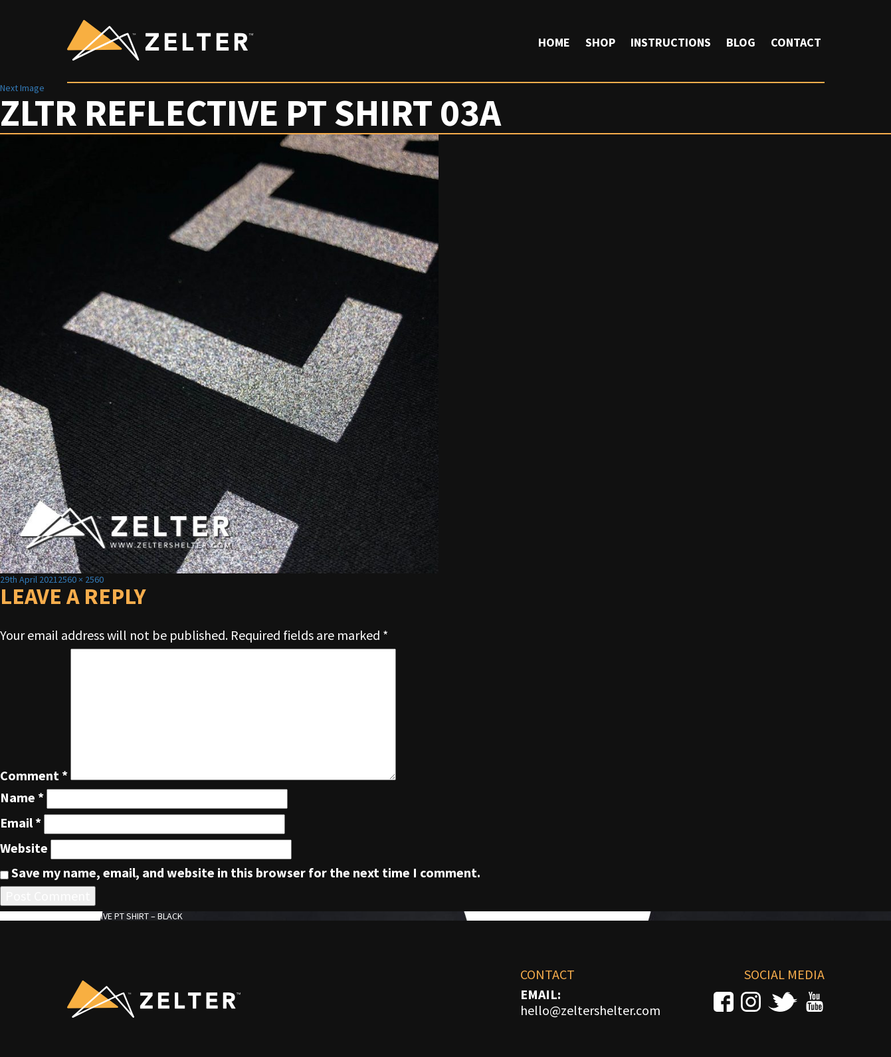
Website (24, 848)
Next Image (22, 88)
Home (554, 42)
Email (20, 823)
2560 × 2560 (81, 579)
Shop (600, 42)
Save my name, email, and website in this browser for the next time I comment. (245, 873)
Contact (796, 42)
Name (22, 798)
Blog (740, 42)
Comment (34, 776)
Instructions (671, 42)
